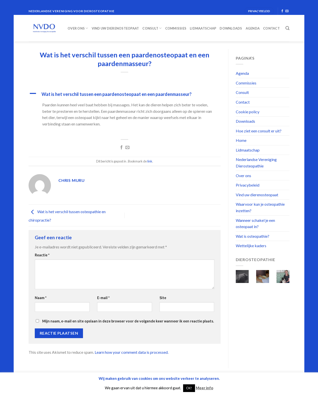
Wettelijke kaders (251, 245)
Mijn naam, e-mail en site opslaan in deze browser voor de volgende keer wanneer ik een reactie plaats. (128, 321)
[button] (125, 94)
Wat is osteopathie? (252, 236)
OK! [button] (189, 388)
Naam (40, 298)
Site (162, 298)
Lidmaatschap (203, 28)
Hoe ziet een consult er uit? (258, 130)
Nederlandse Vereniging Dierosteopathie (256, 162)
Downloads (231, 28)
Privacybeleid (247, 185)
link (149, 161)
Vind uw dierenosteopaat (115, 28)
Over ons (78, 28)
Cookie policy (247, 111)
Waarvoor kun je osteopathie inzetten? (260, 207)
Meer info (204, 388)
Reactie (42, 255)
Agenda (253, 28)
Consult (151, 28)
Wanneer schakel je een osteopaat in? (255, 223)
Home (241, 140)
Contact (271, 28)
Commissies (176, 28)
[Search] (287, 28)
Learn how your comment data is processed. (131, 352)
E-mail (103, 298)
